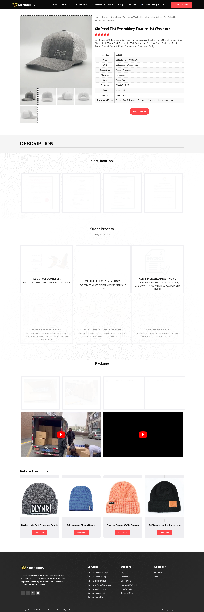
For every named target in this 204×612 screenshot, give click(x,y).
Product (81, 4)
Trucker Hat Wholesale (111, 17)
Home (55, 4)
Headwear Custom (103, 4)
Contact (132, 4)
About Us (67, 4)
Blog (120, 4)
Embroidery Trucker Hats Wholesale (138, 17)
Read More (39, 530)
